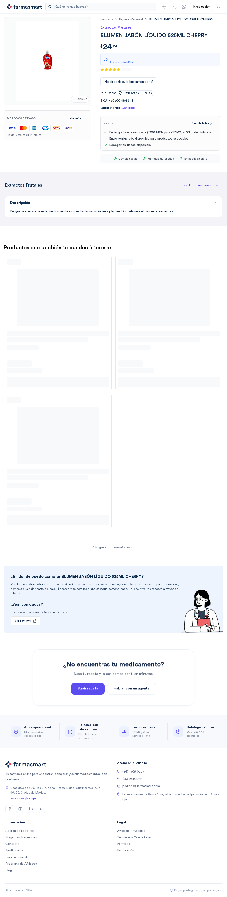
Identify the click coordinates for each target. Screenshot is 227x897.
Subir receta (88, 695)
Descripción (113, 203)
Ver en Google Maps (23, 798)
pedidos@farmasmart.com (138, 786)
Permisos (123, 844)
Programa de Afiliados (21, 863)
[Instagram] (20, 809)
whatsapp (17, 593)
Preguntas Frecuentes (21, 837)
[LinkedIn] (31, 809)
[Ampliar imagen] (80, 99)
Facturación (125, 850)
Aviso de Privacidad (131, 830)
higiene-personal (131, 19)
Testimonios (14, 850)
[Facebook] (9, 809)
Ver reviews (26, 621)
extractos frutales (135, 93)
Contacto (12, 844)
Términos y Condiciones (134, 837)
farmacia (106, 19)
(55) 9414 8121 (129, 779)
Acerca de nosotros (19, 830)
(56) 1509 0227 (131, 771)
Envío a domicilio (17, 857)
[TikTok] (42, 809)
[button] (201, 185)
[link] (181, 19)
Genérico (128, 107)
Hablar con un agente (131, 695)
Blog (8, 870)
